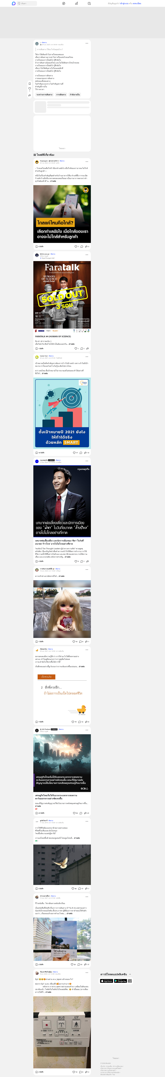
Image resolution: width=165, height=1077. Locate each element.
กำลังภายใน (75, 95)
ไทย (114, 1075)
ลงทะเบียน (137, 3)
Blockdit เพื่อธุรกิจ (105, 1075)
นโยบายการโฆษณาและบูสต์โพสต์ (110, 1068)
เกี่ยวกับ (102, 1066)
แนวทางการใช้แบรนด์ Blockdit (109, 1072)
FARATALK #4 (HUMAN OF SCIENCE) (53, 336)
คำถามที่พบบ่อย (118, 1066)
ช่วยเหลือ (109, 1066)
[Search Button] (19, 3)
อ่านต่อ (53, 181)
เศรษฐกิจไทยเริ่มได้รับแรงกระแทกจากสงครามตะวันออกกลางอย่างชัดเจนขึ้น (56, 797)
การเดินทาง (61, 95)
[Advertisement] (82, 23)
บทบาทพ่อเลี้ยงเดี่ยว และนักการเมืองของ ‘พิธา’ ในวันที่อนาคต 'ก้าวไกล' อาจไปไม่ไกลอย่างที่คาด (59, 542)
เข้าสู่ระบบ (124, 3)
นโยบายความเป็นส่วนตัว (107, 1070)
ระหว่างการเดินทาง (44, 95)
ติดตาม (44, 43)
